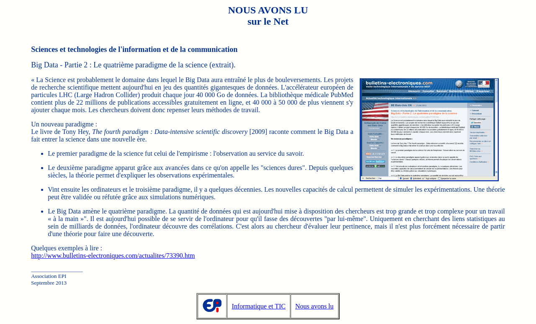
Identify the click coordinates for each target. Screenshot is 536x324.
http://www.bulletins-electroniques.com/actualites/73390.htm (113, 255)
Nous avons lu (314, 306)
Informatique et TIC (259, 306)
